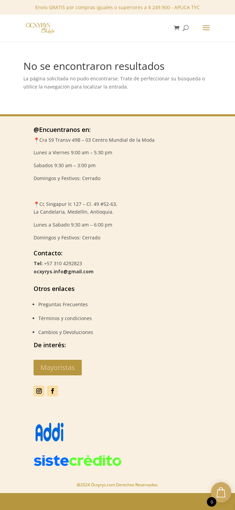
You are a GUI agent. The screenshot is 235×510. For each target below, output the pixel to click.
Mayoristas (57, 367)
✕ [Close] (228, 21)
